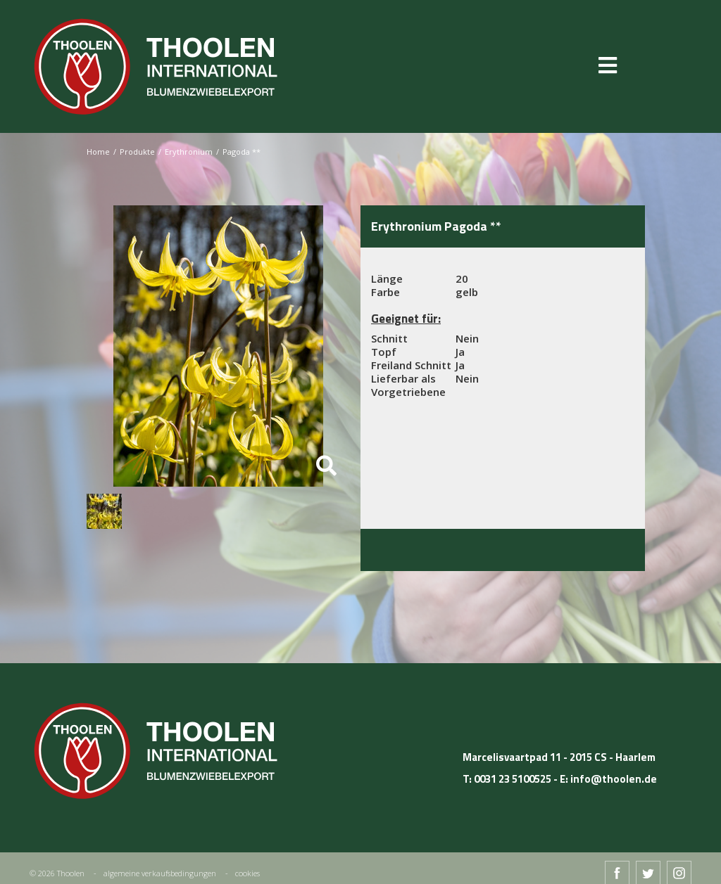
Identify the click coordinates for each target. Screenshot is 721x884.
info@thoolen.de (613, 779)
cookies (247, 873)
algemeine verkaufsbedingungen (160, 873)
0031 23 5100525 (512, 779)
